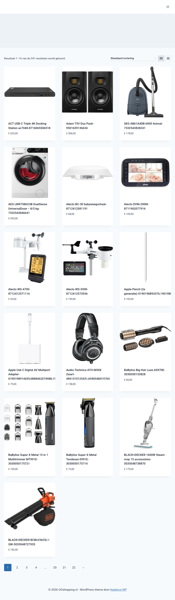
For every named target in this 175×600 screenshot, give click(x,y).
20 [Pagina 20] (55, 567)
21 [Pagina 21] (64, 567)
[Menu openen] (168, 6)
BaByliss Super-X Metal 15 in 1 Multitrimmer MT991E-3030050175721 (28, 459)
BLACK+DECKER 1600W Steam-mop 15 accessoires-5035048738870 (144, 459)
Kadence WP (118, 589)
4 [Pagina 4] (36, 567)
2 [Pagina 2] (17, 567)
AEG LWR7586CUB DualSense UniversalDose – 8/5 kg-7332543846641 (27, 208)
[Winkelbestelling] (133, 58)
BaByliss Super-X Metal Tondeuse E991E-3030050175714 (81, 459)
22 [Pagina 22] (73, 567)
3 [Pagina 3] (27, 567)
